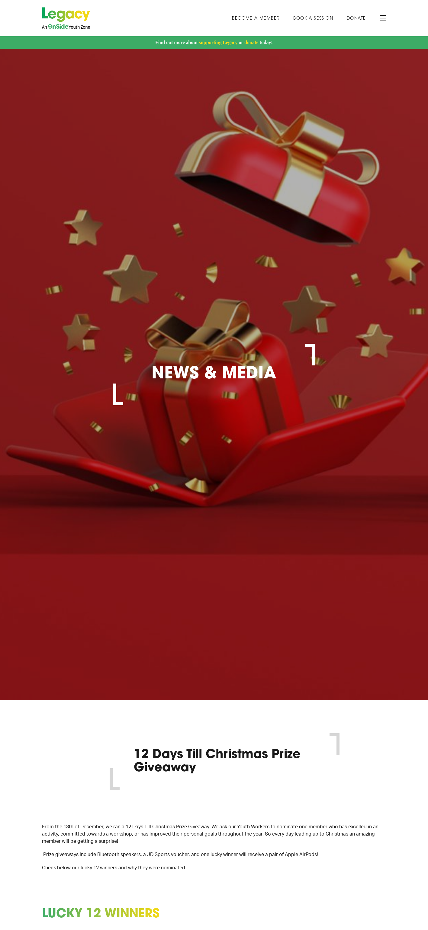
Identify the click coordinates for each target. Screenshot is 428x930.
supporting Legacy (218, 42)
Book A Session (313, 18)
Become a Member (256, 18)
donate (251, 42)
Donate (356, 18)
